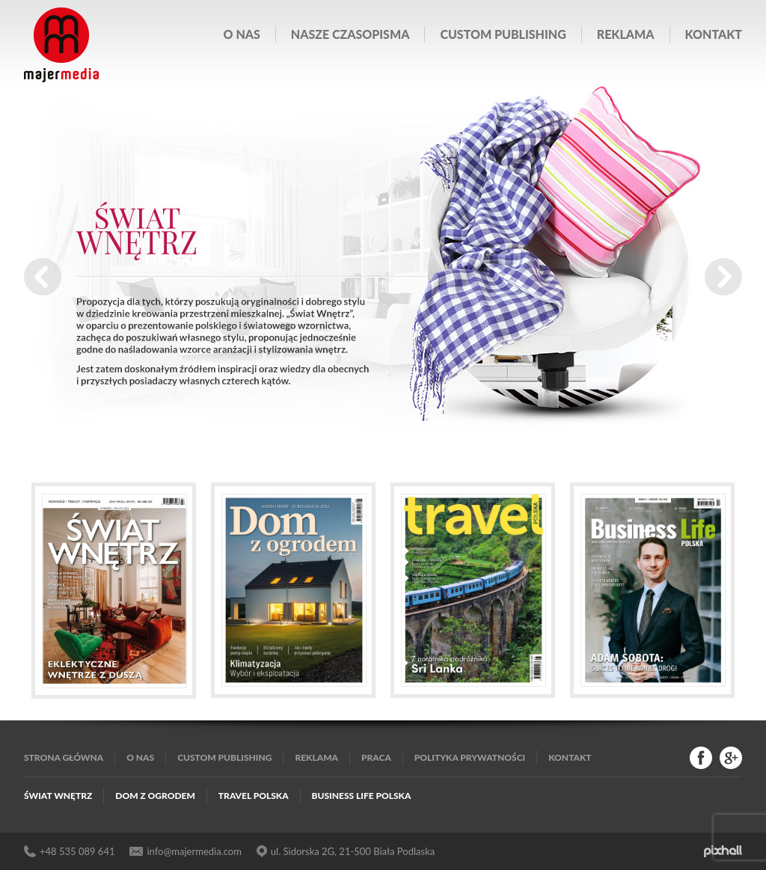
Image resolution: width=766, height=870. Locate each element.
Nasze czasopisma (350, 34)
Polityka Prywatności (469, 757)
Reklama (626, 34)
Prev (42, 276)
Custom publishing (503, 34)
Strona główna (63, 757)
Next (723, 276)
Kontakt (713, 34)
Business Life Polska (361, 795)
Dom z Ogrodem (155, 795)
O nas (242, 34)
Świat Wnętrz (58, 795)
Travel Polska (253, 795)
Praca (376, 757)
